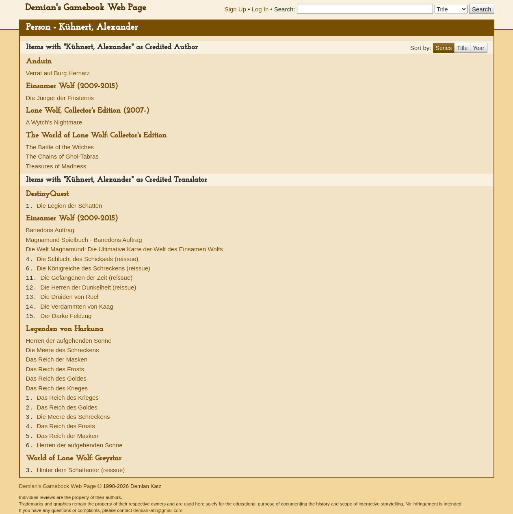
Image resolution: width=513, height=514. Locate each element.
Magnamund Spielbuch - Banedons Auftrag (84, 239)
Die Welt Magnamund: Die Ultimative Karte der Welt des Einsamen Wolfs (124, 249)
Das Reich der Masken (57, 359)
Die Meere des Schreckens (62, 349)
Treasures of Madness (56, 166)
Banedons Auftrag (50, 230)
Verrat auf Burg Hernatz (58, 73)
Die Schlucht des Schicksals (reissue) (88, 258)
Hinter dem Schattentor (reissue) (81, 469)
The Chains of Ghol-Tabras (62, 156)
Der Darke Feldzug (66, 315)
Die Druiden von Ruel (70, 296)
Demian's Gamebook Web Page (85, 8)
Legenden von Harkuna (64, 329)
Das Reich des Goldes (56, 378)
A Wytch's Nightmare (54, 122)
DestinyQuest (47, 194)
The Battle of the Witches (60, 147)
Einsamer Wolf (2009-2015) (72, 86)
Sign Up (235, 9)
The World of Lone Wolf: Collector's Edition (96, 135)
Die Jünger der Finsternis (60, 97)
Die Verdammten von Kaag (77, 306)
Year (478, 48)
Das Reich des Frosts (55, 369)
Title (462, 48)
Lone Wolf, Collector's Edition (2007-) (87, 111)
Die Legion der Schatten (69, 205)
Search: (284, 9)
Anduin (39, 61)
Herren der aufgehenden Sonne (69, 340)
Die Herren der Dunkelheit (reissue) (88, 287)
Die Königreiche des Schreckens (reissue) (93, 268)
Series (444, 48)
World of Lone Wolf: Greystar (73, 458)
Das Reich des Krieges (57, 388)
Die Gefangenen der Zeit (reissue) (87, 277)
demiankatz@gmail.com (157, 510)
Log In (260, 9)
